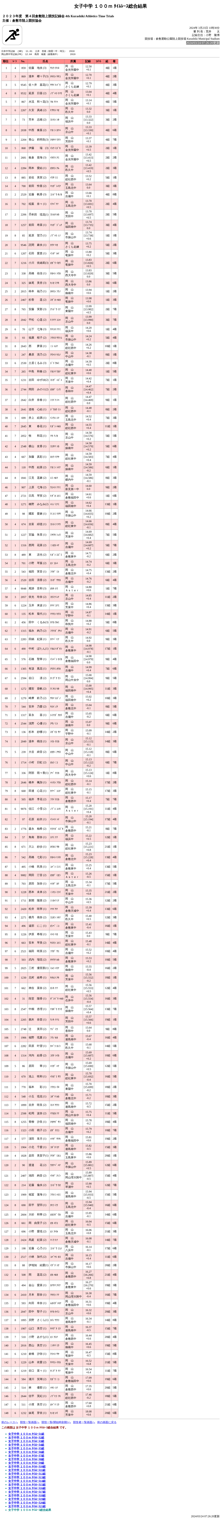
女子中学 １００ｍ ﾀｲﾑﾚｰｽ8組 (26, 1459)
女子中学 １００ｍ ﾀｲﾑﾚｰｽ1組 (26, 1434)
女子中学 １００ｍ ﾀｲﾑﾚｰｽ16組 (27, 1488)
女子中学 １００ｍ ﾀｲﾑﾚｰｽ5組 (26, 1448)
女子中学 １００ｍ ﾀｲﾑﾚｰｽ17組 (27, 1492)
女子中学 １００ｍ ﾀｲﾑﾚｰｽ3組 (26, 1441)
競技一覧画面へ (29, 1422)
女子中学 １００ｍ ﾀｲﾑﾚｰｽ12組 (27, 1474)
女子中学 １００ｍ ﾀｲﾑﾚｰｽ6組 (26, 1452)
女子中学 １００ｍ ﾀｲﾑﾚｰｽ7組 (26, 1455)
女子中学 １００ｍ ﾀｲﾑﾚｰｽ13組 (27, 1477)
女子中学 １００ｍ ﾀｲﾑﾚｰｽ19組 (27, 1499)
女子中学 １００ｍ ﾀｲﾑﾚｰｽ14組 (27, 1481)
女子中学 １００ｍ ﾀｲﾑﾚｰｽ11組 (26, 1470)
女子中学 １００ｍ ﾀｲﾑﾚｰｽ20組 (27, 1503)
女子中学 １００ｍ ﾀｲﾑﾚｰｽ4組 (26, 1445)
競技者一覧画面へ (84, 1422)
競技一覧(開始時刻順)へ (56, 1422)
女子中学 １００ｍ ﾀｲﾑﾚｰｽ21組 (27, 1506)
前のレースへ (9, 1422)
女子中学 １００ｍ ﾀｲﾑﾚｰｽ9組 (26, 1463)
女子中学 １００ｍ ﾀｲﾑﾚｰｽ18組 (27, 1495)
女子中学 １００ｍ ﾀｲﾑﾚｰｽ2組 (26, 1437)
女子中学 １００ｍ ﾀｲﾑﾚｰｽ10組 (27, 1466)
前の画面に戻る (107, 1422)
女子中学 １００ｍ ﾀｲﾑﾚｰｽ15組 (27, 1484)
